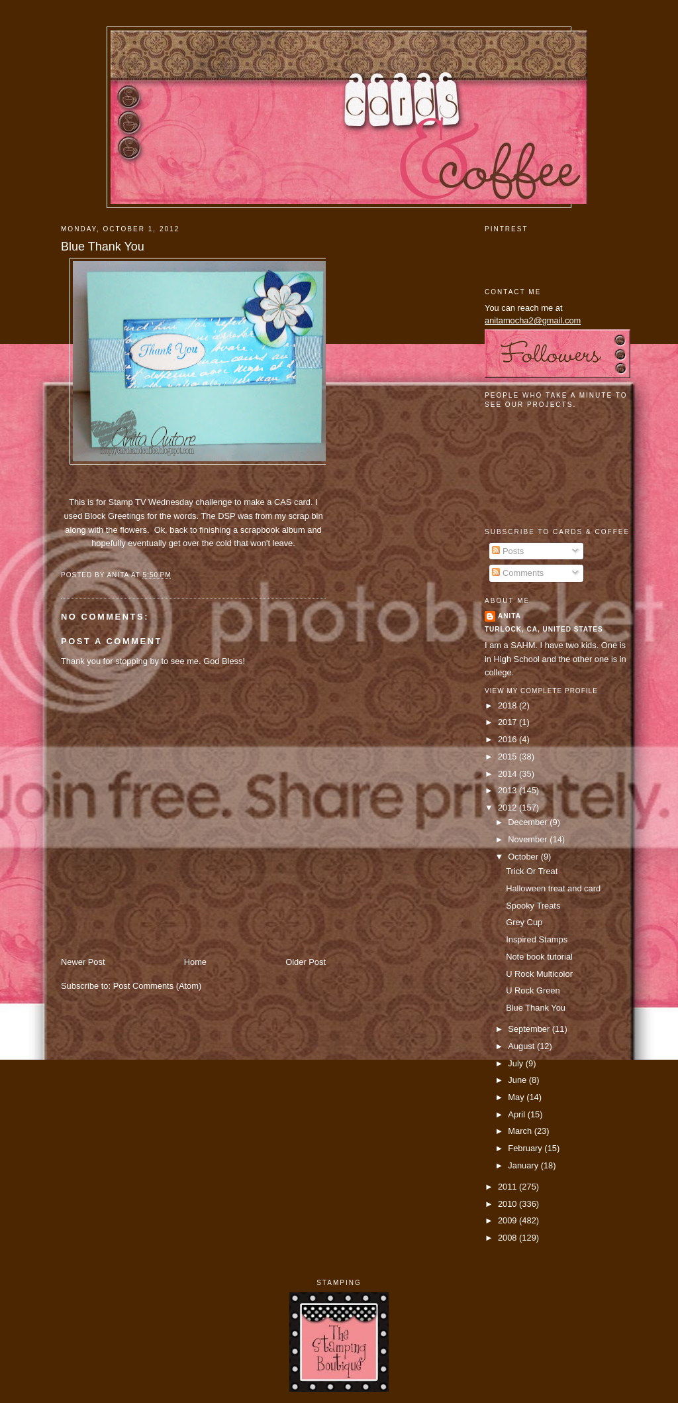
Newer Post (83, 962)
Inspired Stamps (536, 939)
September (530, 1029)
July (516, 1063)
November (529, 839)
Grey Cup (524, 922)
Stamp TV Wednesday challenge (170, 502)
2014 (508, 774)
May (517, 1097)
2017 (508, 722)
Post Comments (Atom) (157, 986)
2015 (508, 756)
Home (195, 962)
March (521, 1131)
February (526, 1148)
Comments (518, 573)
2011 (508, 1187)
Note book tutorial (539, 957)
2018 (508, 705)
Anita (509, 616)
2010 (508, 1204)
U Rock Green (532, 990)
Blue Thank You (102, 246)
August (522, 1046)
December (529, 822)
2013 (508, 790)
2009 (508, 1220)
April (517, 1114)
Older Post (305, 962)
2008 (508, 1238)
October (524, 857)
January (524, 1165)
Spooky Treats (533, 906)
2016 (508, 739)
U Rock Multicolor (539, 974)
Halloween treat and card (553, 888)
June (518, 1080)
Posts (508, 551)
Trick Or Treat (531, 871)
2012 (508, 808)
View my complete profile (541, 691)
